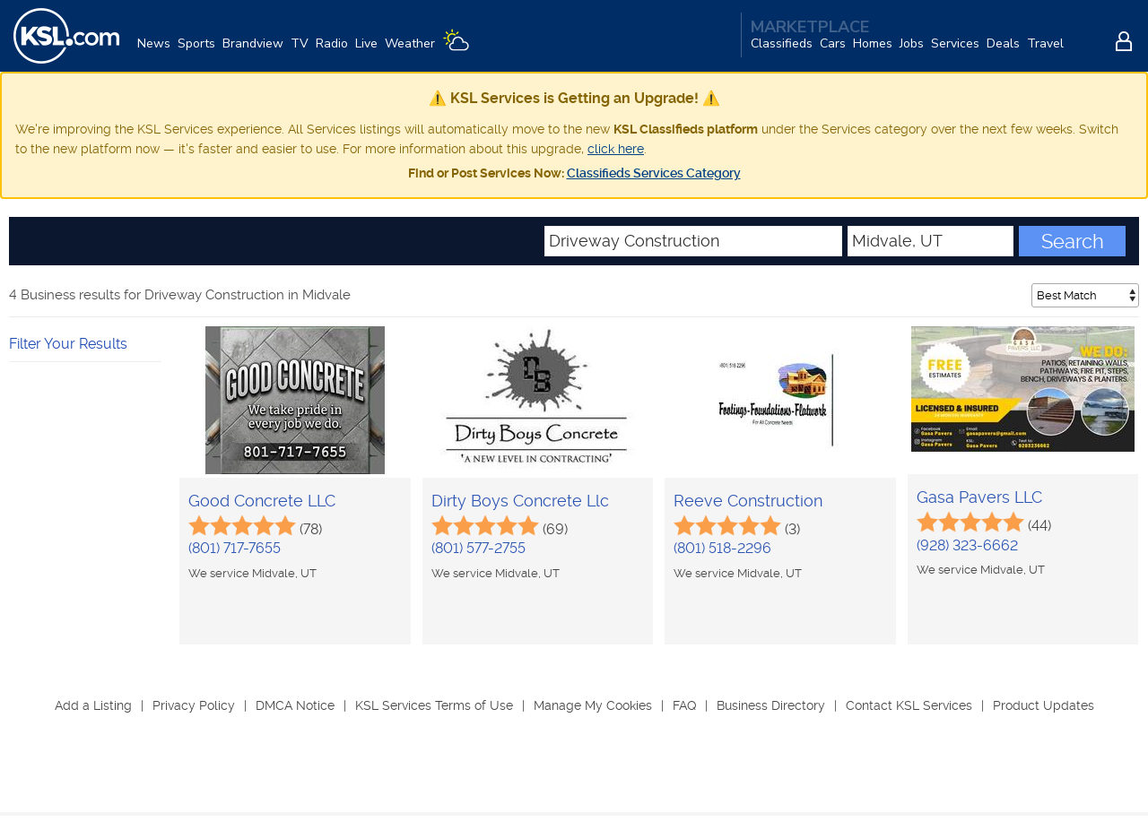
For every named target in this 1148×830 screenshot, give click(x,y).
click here (615, 149)
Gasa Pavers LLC (979, 497)
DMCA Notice (295, 705)
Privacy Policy (193, 705)
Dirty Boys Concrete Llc (520, 500)
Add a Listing (93, 705)
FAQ (684, 705)
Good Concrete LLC (261, 500)
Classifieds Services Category (654, 173)
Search (1072, 241)
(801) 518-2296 (722, 548)
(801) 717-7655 (234, 548)
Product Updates (1043, 705)
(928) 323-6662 (967, 545)
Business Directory (771, 705)
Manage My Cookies (593, 705)
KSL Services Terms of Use (434, 705)
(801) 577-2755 (478, 548)
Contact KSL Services (909, 705)
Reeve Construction (748, 500)
